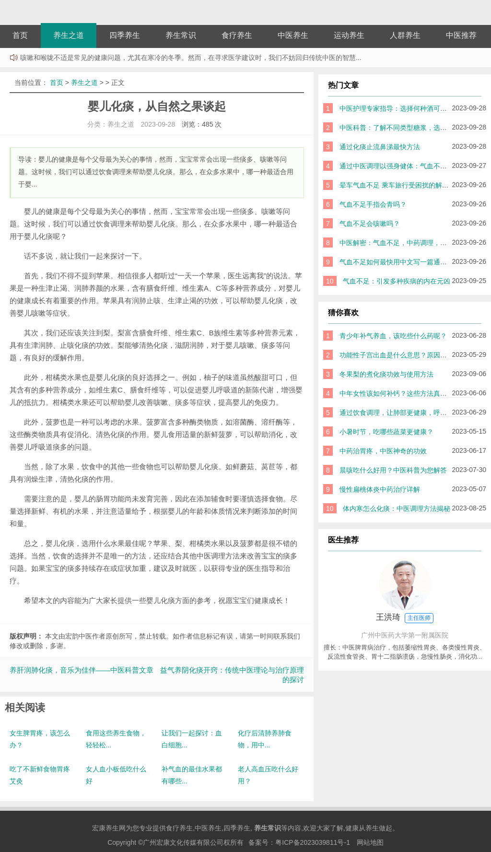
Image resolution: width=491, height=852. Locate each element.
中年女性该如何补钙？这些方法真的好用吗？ (406, 393)
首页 (20, 35)
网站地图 (370, 842)
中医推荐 (461, 35)
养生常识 (180, 35)
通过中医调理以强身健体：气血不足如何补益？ (409, 166)
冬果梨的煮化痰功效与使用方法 (386, 374)
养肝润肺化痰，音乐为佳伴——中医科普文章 (81, 670)
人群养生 (405, 35)
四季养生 (124, 35)
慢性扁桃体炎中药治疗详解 (379, 489)
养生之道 (68, 35)
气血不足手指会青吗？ (373, 204)
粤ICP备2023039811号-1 (312, 842)
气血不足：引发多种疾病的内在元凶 (396, 281)
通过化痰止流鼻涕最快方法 (379, 147)
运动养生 (349, 35)
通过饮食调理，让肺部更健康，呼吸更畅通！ (406, 412)
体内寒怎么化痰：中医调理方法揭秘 (396, 508)
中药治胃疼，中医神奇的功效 (383, 451)
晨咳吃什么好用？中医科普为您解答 (393, 470)
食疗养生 (237, 35)
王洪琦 (405, 618)
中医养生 (293, 35)
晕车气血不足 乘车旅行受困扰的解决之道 (400, 185)
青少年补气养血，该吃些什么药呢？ (393, 336)
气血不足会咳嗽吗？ (369, 223)
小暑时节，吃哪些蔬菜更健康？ (386, 432)
